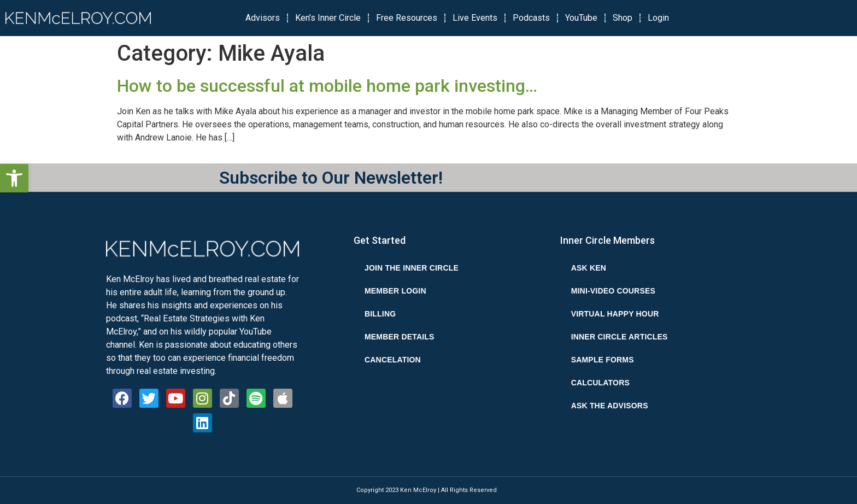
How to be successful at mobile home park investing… (327, 85)
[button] (14, 178)
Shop (622, 18)
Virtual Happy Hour (615, 313)
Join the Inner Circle (412, 267)
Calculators (600, 382)
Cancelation (393, 359)
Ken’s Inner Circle (328, 18)
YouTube (581, 18)
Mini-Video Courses (613, 290)
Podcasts (531, 18)
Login (658, 18)
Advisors (262, 18)
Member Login (395, 290)
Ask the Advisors (609, 405)
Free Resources (406, 18)
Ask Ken (588, 267)
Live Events (475, 18)
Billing (380, 313)
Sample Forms (602, 359)
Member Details (400, 336)
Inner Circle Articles (619, 336)
